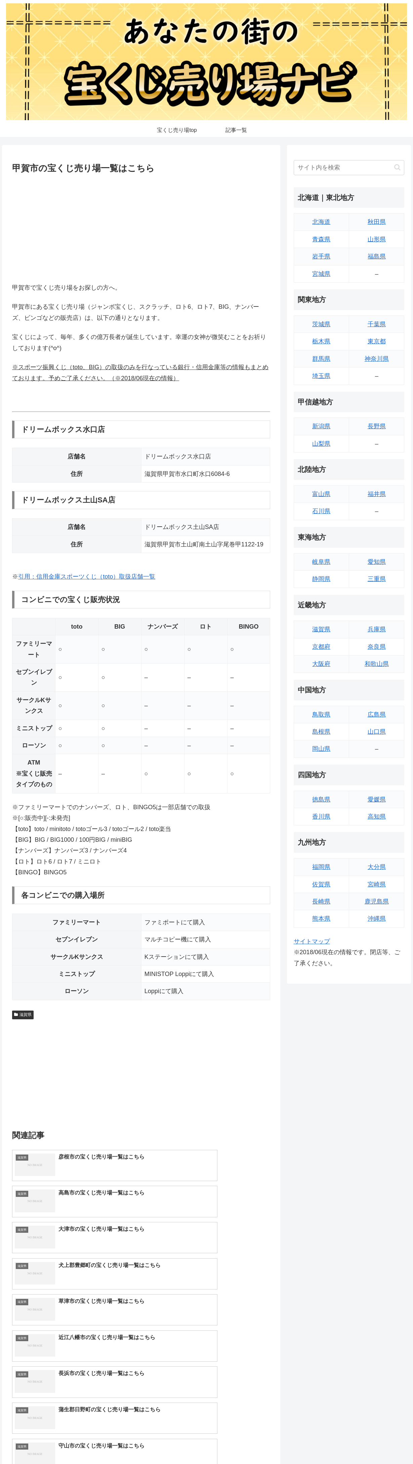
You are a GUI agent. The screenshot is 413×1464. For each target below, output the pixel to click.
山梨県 (321, 443)
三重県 (377, 579)
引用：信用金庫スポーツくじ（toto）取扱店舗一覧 (86, 576)
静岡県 (321, 579)
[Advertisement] (141, 227)
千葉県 (377, 324)
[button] (397, 167)
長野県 (377, 426)
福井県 (377, 494)
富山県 (321, 494)
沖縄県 (377, 918)
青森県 (321, 239)
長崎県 (321, 901)
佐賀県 (321, 884)
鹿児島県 (377, 901)
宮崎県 (377, 884)
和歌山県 (377, 664)
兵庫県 (377, 629)
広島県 (377, 714)
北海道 (321, 221)
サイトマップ (312, 941)
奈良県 (377, 646)
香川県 (321, 816)
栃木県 (321, 341)
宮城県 (321, 274)
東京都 (377, 341)
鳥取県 (321, 714)
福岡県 (321, 867)
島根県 (321, 731)
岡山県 (321, 748)
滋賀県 (23, 1014)
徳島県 (321, 799)
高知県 (377, 816)
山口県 (377, 731)
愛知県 (377, 561)
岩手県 (321, 256)
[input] (349, 167)
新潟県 (321, 426)
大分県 (377, 867)
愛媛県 (377, 799)
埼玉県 (321, 376)
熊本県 (321, 918)
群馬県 (321, 358)
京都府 (321, 646)
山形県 (377, 239)
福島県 (377, 256)
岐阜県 (321, 561)
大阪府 (321, 664)
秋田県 (377, 221)
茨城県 (321, 324)
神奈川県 (377, 358)
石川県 (321, 511)
